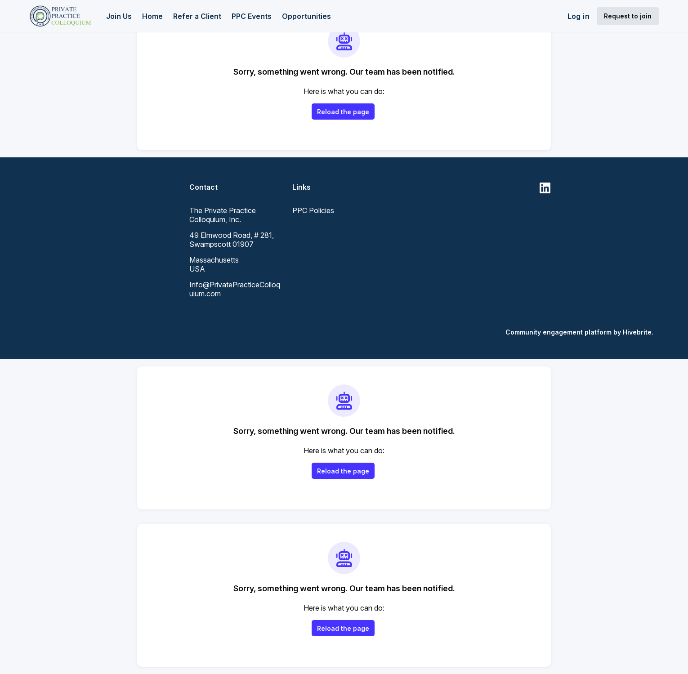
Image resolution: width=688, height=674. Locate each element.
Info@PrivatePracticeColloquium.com (234, 289)
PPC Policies (313, 210)
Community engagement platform (558, 332)
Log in (578, 16)
